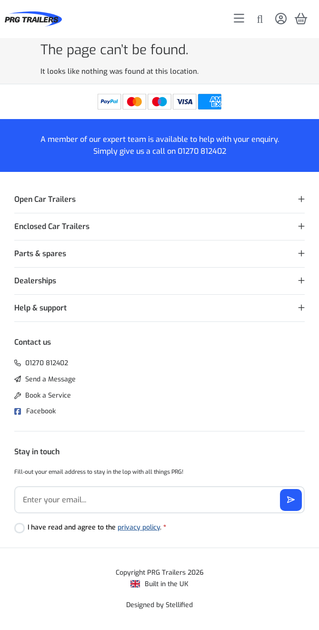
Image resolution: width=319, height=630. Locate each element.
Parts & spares (40, 254)
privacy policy (139, 527)
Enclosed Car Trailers (52, 226)
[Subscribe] (291, 500)
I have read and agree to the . (97, 527)
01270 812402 (202, 151)
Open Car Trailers (45, 199)
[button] (159, 199)
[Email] (159, 499)
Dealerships (35, 281)
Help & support (40, 308)
